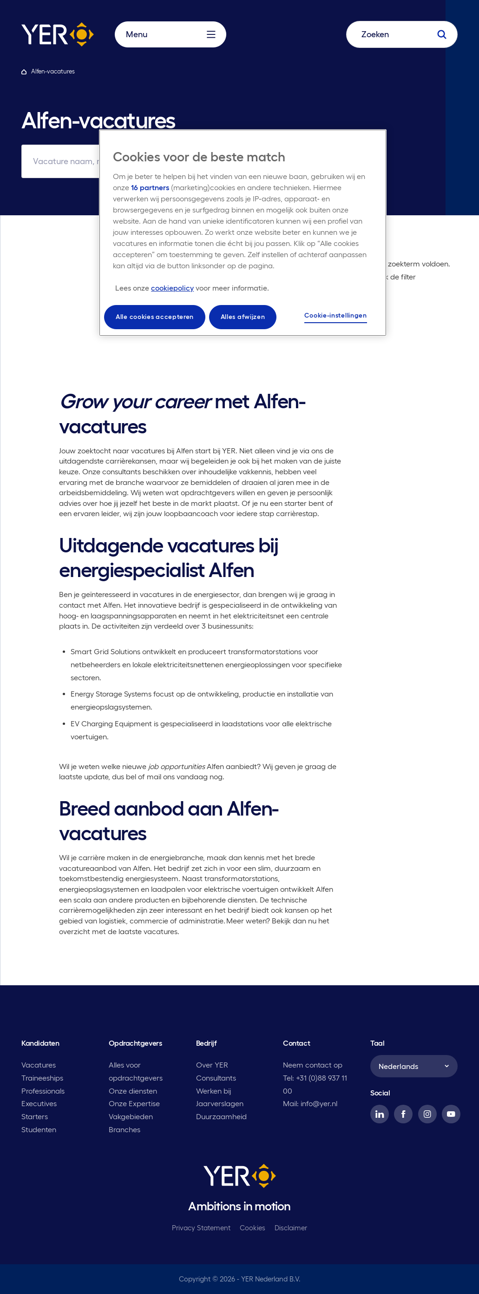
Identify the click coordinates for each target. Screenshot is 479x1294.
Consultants (216, 1078)
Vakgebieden (131, 1116)
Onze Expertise (134, 1103)
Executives (39, 1103)
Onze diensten (133, 1091)
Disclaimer (291, 1228)
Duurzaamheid (221, 1116)
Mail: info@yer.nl (310, 1103)
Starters (34, 1116)
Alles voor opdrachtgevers (136, 1071)
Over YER (212, 1065)
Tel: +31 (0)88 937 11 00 (315, 1084)
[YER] (239, 1178)
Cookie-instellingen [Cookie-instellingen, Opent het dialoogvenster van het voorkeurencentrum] (335, 315)
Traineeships (42, 1078)
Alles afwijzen (243, 316)
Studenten (38, 1129)
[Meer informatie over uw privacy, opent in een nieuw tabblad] (192, 288)
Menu (171, 34)
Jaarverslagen (219, 1103)
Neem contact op (312, 1065)
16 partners (150, 187)
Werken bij (213, 1091)
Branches (124, 1129)
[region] (243, 232)
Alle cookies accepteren (155, 316)
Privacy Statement (201, 1228)
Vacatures (38, 1065)
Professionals (43, 1091)
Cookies (252, 1228)
